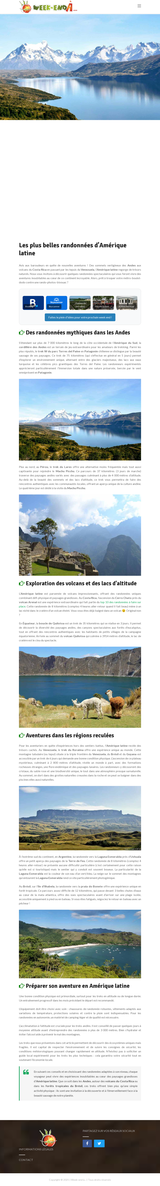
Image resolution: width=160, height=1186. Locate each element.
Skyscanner (54, 306)
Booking (29, 306)
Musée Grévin (102, 306)
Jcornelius (131, 977)
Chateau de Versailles (80, 305)
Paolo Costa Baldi (129, 849)
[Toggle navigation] (139, 7)
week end (104, 317)
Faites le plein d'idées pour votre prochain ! (80, 317)
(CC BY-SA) (138, 849)
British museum (126, 306)
